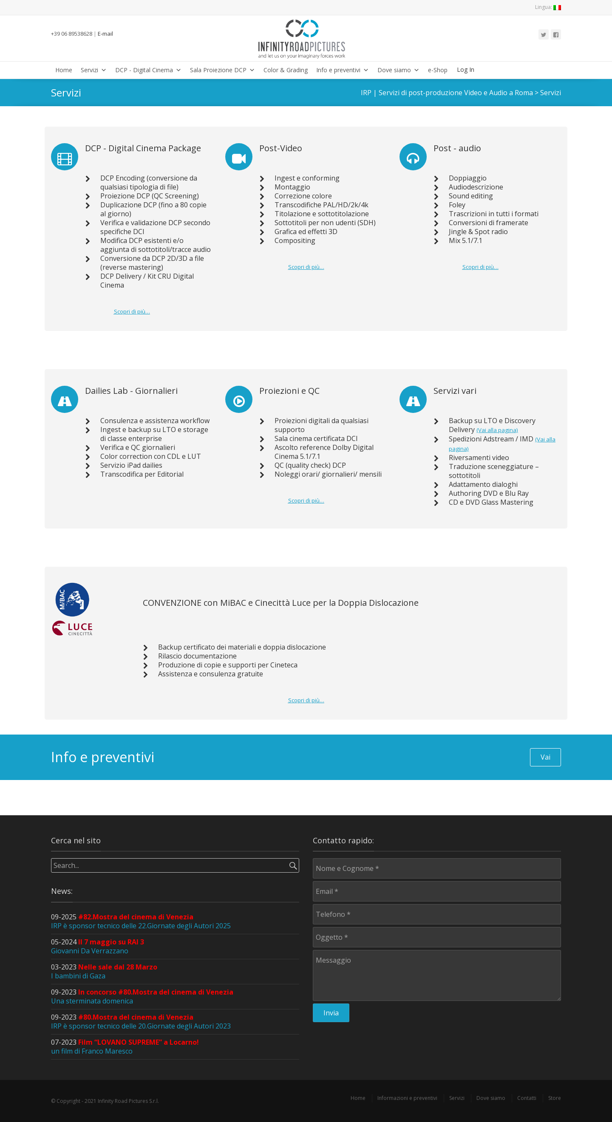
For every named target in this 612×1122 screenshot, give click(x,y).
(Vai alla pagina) (497, 430)
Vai (545, 757)
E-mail (105, 33)
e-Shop (438, 70)
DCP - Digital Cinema (148, 70)
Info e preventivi (342, 70)
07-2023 (125, 1046)
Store (554, 1098)
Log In (465, 69)
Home (63, 70)
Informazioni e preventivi (407, 1098)
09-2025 (141, 921)
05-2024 (97, 946)
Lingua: (548, 7)
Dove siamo (398, 70)
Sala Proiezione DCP (222, 70)
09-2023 (142, 996)
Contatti (526, 1098)
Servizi (94, 70)
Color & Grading (286, 70)
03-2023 (104, 971)
